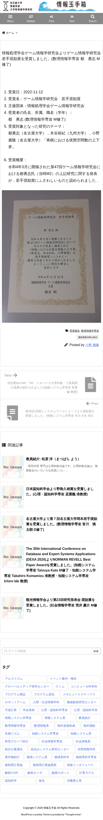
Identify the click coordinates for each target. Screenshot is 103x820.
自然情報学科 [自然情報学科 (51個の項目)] (86, 749)
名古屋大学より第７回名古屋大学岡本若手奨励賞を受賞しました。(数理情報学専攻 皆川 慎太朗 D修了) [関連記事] (61, 524)
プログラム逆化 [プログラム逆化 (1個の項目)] (44, 694)
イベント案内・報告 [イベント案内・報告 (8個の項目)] (63, 678)
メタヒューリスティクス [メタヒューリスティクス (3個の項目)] (79, 694)
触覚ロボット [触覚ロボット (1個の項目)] (61, 772)
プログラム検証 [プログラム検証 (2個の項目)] (15, 694)
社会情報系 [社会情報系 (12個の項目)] (83, 741)
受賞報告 (75, 330)
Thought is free (73, 810)
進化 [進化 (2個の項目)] (42, 780)
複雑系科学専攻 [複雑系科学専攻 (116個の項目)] (86, 757)
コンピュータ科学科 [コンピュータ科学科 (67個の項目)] (84, 686)
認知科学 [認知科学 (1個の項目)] (11, 780)
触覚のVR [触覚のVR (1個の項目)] (11, 772)
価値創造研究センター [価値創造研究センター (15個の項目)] (81, 702)
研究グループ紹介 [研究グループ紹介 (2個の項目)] (17, 741)
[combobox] (51, 651)
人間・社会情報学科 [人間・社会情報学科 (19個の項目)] (46, 702)
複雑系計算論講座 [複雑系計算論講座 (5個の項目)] (44, 765)
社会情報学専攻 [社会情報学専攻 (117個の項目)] (52, 741)
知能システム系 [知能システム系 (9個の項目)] (81, 733)
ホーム (10, 32)
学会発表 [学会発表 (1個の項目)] (29, 710)
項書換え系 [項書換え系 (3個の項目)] (74, 780)
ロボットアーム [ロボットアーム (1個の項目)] (15, 702)
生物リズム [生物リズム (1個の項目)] (12, 733)
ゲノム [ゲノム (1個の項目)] (60, 686)
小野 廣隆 (92, 345)
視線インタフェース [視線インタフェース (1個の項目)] (80, 765)
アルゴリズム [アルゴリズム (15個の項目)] (14, 678)
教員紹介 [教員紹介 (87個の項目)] (85, 717)
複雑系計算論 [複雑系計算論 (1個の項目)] (14, 765)
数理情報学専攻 (90, 330)
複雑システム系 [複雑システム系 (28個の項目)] (37, 757)
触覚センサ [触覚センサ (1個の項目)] (34, 772)
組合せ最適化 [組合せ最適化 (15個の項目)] (14, 749)
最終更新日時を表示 (87, 337)
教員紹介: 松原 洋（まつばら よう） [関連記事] (53, 459)
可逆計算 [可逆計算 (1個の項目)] (11, 710)
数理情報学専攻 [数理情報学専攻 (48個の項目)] (15, 725)
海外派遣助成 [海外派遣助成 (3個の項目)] (66, 725)
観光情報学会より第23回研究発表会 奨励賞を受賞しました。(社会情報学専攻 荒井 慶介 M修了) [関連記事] (61, 605)
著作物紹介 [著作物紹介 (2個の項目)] (12, 757)
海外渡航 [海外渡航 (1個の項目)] (89, 725)
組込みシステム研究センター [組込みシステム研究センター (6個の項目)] (50, 749)
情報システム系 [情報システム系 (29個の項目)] (55, 717)
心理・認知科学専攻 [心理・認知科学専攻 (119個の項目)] (54, 710)
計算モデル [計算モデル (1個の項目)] (86, 772)
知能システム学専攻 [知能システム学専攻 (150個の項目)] (45, 733)
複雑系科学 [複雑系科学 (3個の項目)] (61, 757)
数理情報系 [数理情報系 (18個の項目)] (41, 725)
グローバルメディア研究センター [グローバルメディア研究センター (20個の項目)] (27, 686)
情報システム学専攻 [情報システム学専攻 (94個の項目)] (18, 717)
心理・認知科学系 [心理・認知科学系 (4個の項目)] (86, 710)
